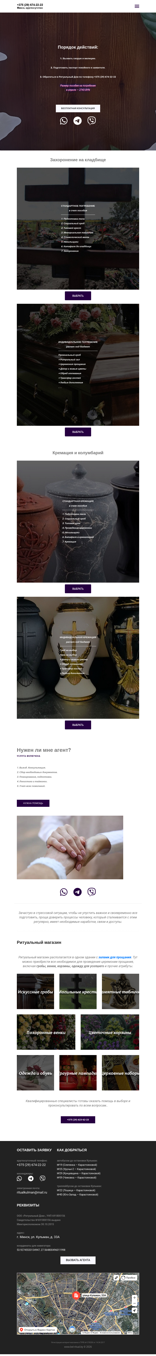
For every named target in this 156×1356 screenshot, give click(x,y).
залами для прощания (115, 957)
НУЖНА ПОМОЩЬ (33, 803)
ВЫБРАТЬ (78, 295)
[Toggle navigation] (137, 6)
